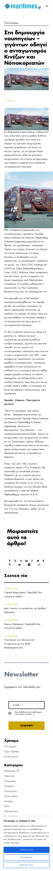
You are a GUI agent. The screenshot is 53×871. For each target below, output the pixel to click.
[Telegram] (37, 561)
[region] (26, 843)
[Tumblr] (43, 561)
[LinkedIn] (26, 561)
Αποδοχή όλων (26, 850)
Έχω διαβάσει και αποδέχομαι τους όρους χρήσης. (28, 713)
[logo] (22, 4)
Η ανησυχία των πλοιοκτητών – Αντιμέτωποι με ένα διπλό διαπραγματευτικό (20, 644)
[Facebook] (9, 561)
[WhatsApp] (32, 561)
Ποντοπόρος (11, 23)
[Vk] (19, 565)
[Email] (38, 565)
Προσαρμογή (26, 857)
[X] (15, 561)
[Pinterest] (9, 565)
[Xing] (29, 565)
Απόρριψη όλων (26, 865)
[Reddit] (20, 561)
